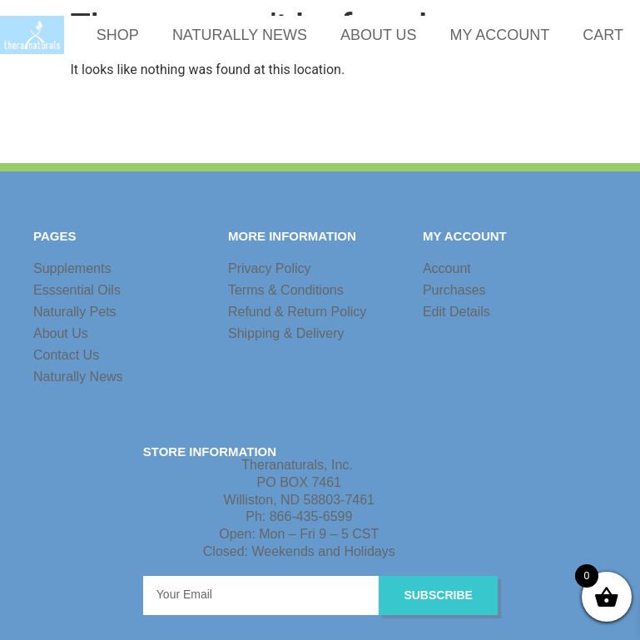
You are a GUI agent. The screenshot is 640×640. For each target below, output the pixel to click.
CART (603, 35)
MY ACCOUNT (500, 35)
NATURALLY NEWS (239, 35)
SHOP (118, 35)
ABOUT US (378, 35)
